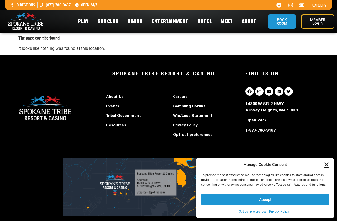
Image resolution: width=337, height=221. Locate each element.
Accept (265, 199)
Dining (136, 21)
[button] (326, 164)
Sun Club (109, 21)
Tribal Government (123, 116)
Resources (116, 125)
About (250, 21)
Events (112, 107)
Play (84, 21)
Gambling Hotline (189, 107)
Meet (228, 21)
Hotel (205, 21)
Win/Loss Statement (192, 116)
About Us (115, 97)
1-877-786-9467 (260, 131)
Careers (319, 5)
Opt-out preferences (252, 211)
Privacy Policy (279, 211)
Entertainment (171, 21)
